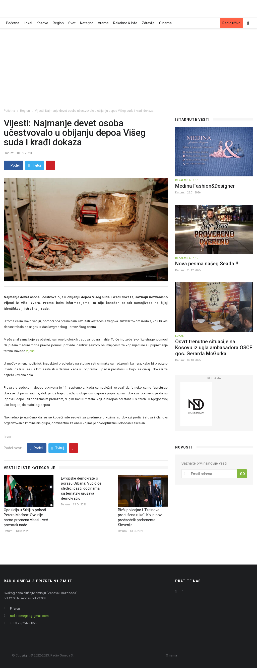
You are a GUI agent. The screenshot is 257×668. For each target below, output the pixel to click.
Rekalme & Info (125, 23)
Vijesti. (30, 351)
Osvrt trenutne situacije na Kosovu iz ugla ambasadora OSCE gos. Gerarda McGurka (213, 348)
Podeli (13, 165)
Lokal (28, 23)
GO (242, 474)
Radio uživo (231, 23)
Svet (72, 23)
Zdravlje (148, 23)
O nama (165, 23)
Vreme (103, 23)
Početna (12, 23)
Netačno (86, 23)
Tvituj (34, 165)
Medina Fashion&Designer (205, 186)
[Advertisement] (128, 66)
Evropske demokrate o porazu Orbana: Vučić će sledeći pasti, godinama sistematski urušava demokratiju (81, 488)
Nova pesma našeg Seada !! (206, 264)
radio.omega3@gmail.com (29, 616)
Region (58, 23)
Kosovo (42, 23)
